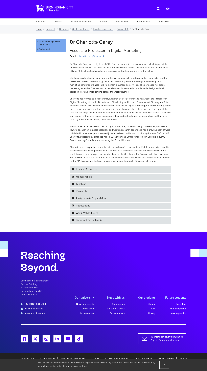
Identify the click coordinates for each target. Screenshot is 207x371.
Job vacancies (86, 313)
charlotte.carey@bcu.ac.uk (91, 56)
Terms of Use (27, 358)
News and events (85, 304)
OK (164, 365)
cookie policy (56, 366)
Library (152, 313)
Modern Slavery (166, 358)
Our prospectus (178, 309)
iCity (153, 309)
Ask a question (178, 313)
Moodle (152, 304)
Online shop (88, 309)
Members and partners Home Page (48, 43)
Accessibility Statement (117, 358)
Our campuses (117, 313)
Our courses (118, 304)
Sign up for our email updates (167, 338)
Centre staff (123, 29)
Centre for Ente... (80, 29)
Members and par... (103, 29)
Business (64, 29)
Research (50, 29)
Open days (181, 304)
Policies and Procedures (73, 358)
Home (39, 29)
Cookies (95, 358)
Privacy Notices (47, 358)
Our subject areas (116, 309)
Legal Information (144, 358)
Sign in (183, 358)
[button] (40, 22)
